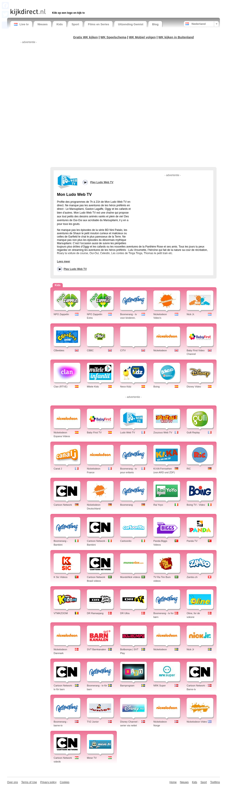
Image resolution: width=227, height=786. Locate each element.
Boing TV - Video (196, 504)
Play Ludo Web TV (75, 269)
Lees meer (63, 261)
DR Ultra (124, 613)
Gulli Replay (193, 432)
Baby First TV (94, 432)
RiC (189, 468)
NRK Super (159, 685)
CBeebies (59, 350)
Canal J (58, 468)
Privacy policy (48, 782)
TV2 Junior (93, 721)
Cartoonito (125, 541)
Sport (75, 24)
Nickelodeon (160, 350)
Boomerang (126, 504)
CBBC (90, 350)
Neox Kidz (125, 386)
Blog (155, 24)
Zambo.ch (192, 577)
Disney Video (194, 386)
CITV (123, 350)
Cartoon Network (63, 504)
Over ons (12, 782)
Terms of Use (29, 782)
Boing (156, 386)
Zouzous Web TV (162, 432)
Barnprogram (127, 685)
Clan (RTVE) (60, 386)
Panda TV (192, 541)
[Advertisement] (62, 4)
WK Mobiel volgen (142, 37)
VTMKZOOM (61, 613)
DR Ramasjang (95, 613)
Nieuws (42, 24)
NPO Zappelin (61, 314)
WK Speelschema (113, 37)
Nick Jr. (191, 314)
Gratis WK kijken (85, 37)
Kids (60, 24)
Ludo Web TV (127, 432)
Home (173, 782)
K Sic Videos (60, 577)
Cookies (64, 782)
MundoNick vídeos (130, 577)
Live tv (21, 24)
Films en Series (98, 24)
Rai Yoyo (158, 504)
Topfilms (215, 782)
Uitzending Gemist (130, 24)
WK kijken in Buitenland (176, 37)
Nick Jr (190, 649)
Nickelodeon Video (197, 721)
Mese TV (92, 758)
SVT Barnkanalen (96, 649)
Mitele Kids (93, 386)
